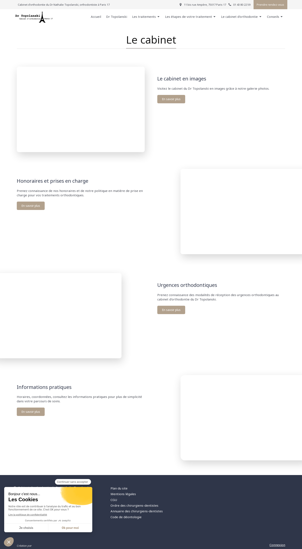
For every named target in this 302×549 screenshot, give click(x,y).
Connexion (277, 545)
